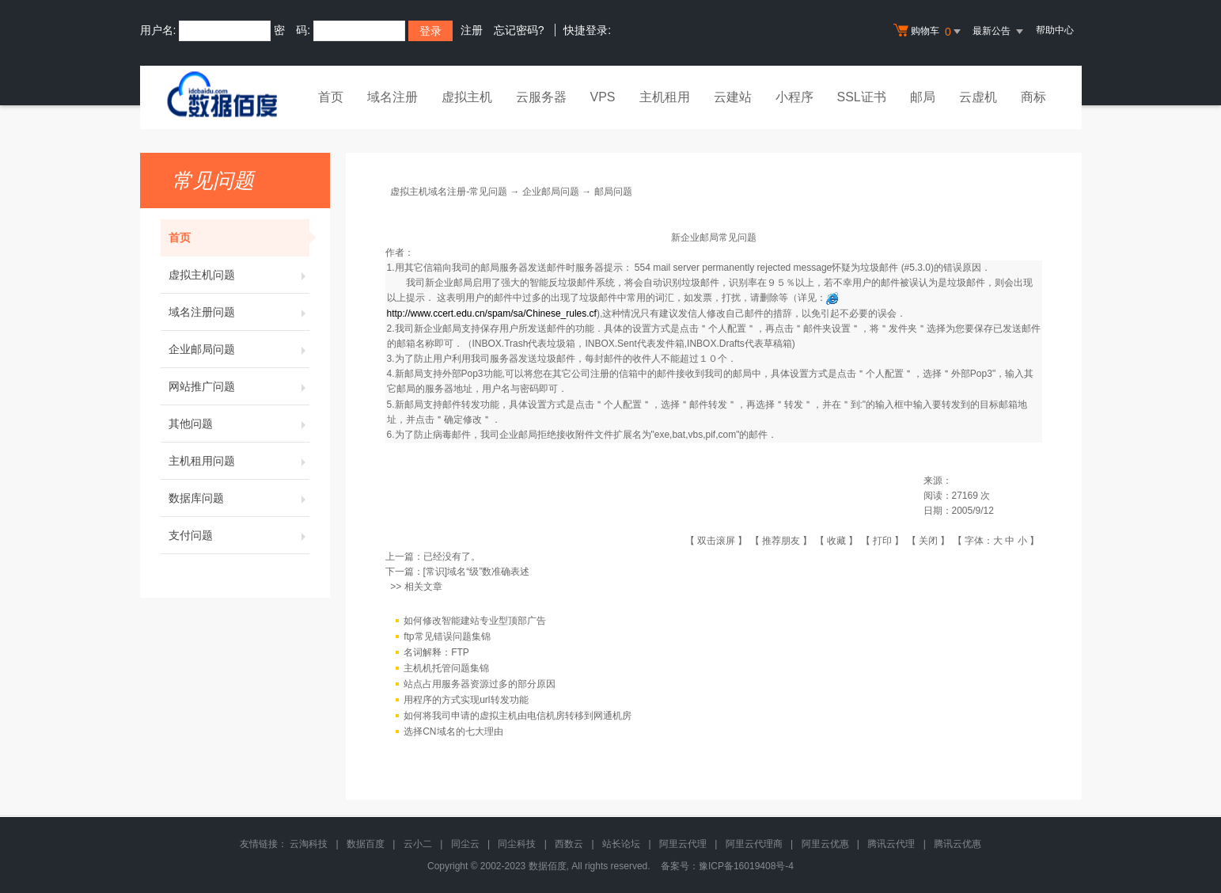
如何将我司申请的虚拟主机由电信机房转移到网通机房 (517, 715)
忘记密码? (519, 30)
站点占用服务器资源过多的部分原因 (480, 684)
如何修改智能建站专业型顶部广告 (475, 620)
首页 (330, 97)
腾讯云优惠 (957, 843)
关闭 (928, 540)
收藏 (836, 540)
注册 (472, 30)
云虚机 (978, 97)
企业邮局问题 (239, 349)
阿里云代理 (683, 843)
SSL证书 (861, 97)
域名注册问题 (239, 312)
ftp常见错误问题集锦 (447, 636)
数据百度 (366, 843)
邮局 (922, 97)
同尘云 (465, 843)
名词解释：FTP (436, 652)
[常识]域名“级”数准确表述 (476, 571)
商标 (1033, 97)
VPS (603, 97)
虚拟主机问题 (239, 274)
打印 (882, 540)
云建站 (733, 97)
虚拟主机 (467, 97)
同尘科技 (517, 843)
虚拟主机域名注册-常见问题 (448, 191)
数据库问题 (239, 498)
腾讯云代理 (891, 843)
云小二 (418, 843)
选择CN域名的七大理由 (453, 731)
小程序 (794, 97)
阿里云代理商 (754, 843)
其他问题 (239, 423)
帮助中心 (1055, 30)
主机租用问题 (239, 460)
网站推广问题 (239, 386)
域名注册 (392, 97)
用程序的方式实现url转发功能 (466, 699)
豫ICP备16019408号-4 (746, 866)
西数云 (569, 843)
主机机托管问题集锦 (446, 668)
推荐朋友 (781, 540)
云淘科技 (309, 843)
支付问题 (239, 535)
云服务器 (541, 97)
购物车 (929, 32)
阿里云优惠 (825, 843)
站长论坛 (621, 843)
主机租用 (664, 97)
